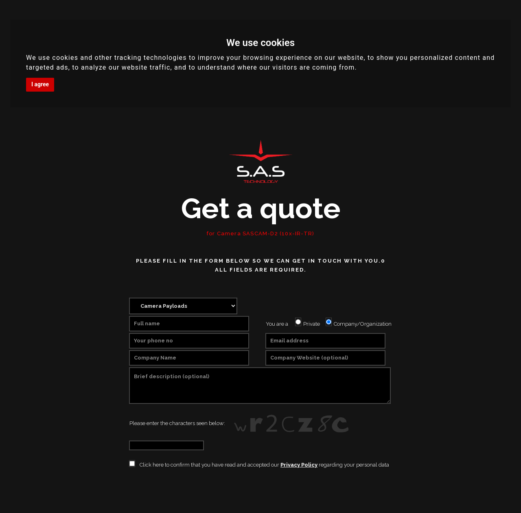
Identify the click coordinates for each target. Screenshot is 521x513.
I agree (40, 84)
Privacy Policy (298, 465)
